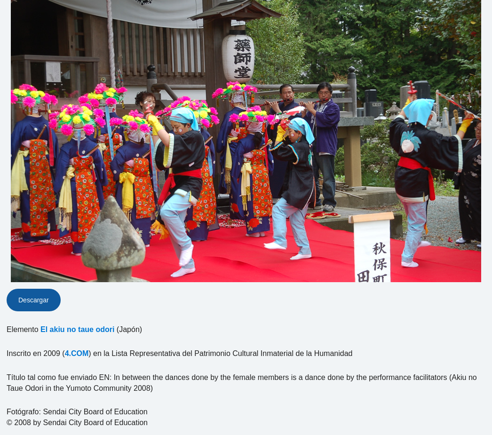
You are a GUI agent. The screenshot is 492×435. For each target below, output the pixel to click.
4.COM (77, 353)
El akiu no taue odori (77, 329)
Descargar (33, 300)
